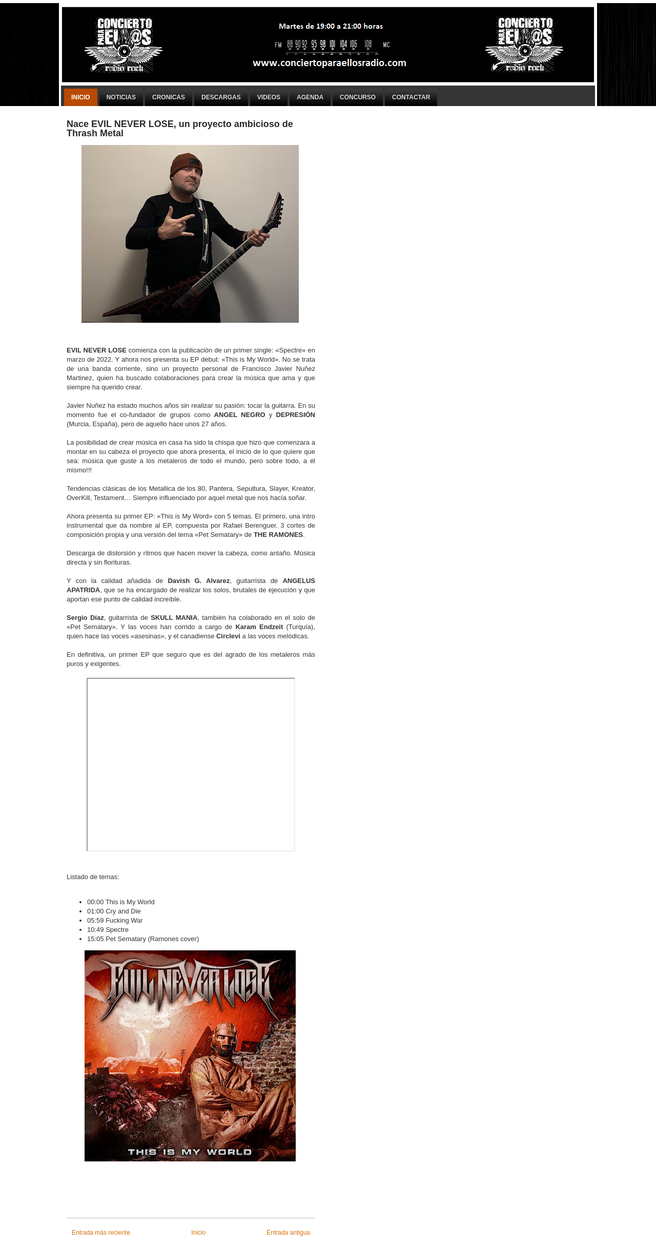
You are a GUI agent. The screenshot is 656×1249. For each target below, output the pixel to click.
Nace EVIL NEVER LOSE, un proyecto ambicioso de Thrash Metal (180, 128)
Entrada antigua (288, 1232)
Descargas (221, 97)
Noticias (121, 97)
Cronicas (168, 97)
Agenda (310, 97)
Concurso (358, 97)
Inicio (80, 97)
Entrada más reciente (101, 1232)
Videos (268, 97)
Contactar (411, 97)
